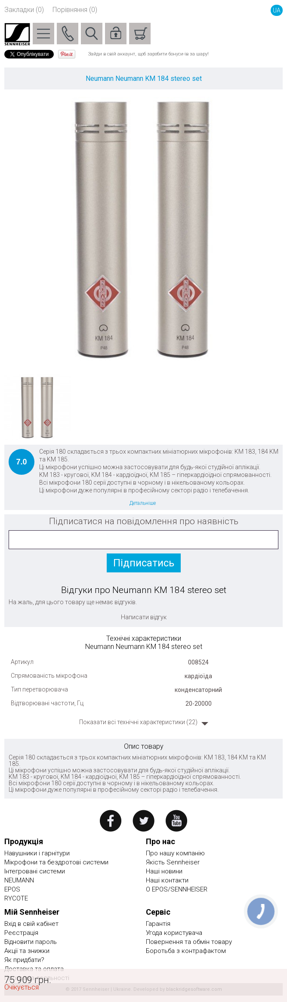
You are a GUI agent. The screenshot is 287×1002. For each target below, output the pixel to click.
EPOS (12, 889)
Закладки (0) (24, 10)
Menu (43, 33)
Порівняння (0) (74, 10)
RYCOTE (16, 898)
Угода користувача (174, 933)
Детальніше (143, 503)
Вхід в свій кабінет (31, 924)
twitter (143, 821)
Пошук (91, 33)
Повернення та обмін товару (189, 942)
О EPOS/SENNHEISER (176, 889)
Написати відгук (144, 617)
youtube (177, 821)
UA (277, 10)
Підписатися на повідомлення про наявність (143, 521)
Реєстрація (21, 933)
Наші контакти (167, 880)
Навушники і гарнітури (37, 853)
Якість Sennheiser (173, 862)
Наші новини (164, 871)
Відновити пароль (30, 942)
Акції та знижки (26, 951)
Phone (67, 33)
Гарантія (158, 924)
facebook (110, 821)
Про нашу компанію (175, 853)
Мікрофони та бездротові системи (56, 862)
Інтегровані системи (34, 871)
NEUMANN (19, 880)
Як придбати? (24, 960)
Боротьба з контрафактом (186, 951)
